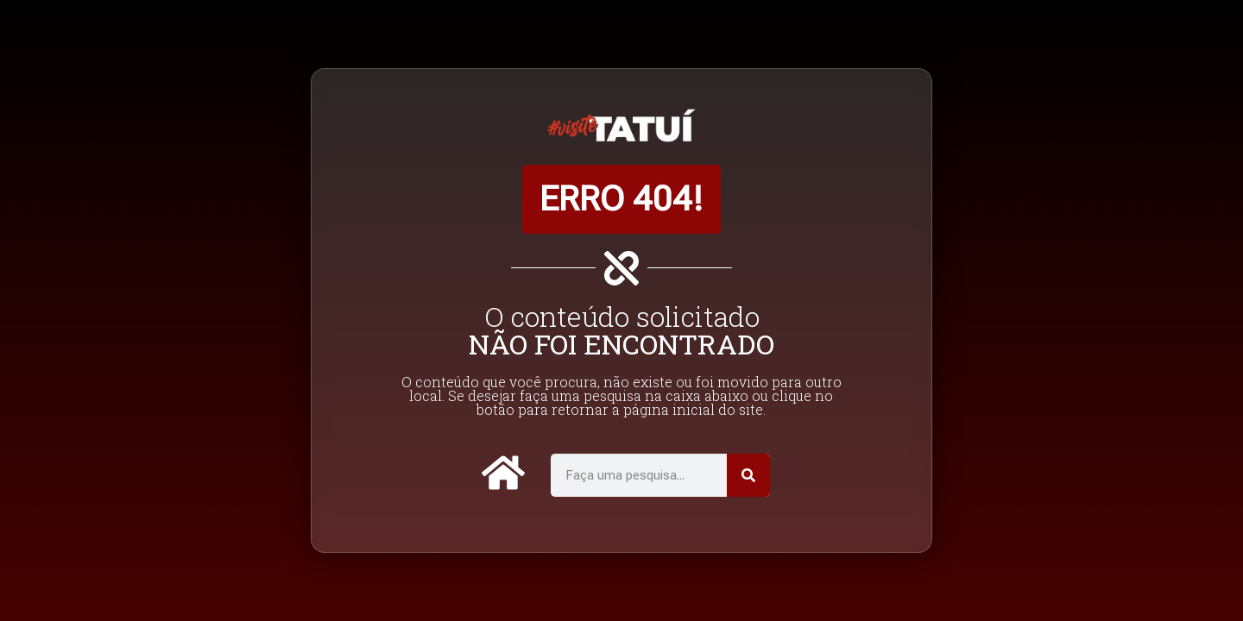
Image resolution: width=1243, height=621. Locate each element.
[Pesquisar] (748, 475)
